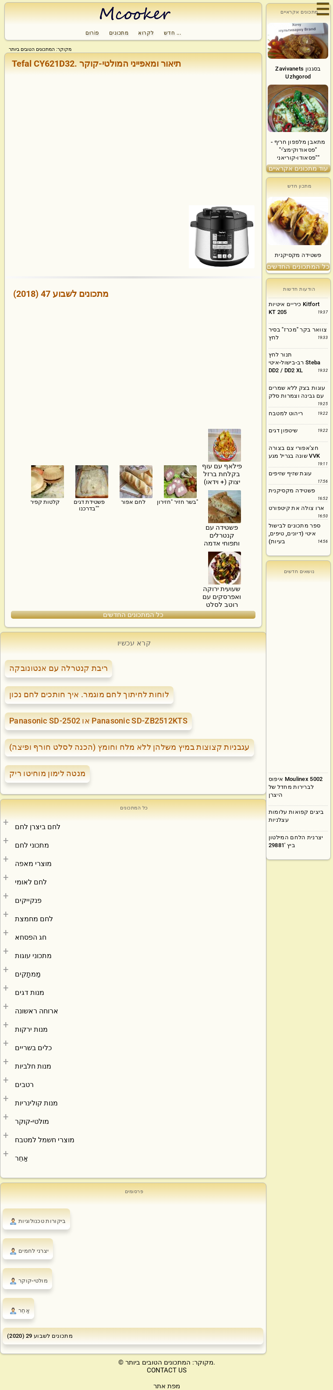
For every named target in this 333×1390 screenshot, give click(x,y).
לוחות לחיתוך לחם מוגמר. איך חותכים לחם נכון (89, 694)
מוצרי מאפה (33, 863)
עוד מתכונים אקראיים (298, 168)
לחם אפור (133, 484)
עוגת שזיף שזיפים (290, 473)
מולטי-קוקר (32, 1121)
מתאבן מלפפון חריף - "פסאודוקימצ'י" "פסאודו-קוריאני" (298, 150)
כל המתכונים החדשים (133, 615)
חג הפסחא (30, 937)
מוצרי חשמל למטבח (44, 1140)
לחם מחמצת (34, 919)
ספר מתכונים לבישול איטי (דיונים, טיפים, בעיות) (294, 533)
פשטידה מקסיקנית (298, 255)
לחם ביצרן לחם (37, 827)
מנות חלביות (33, 1066)
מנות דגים (29, 992)
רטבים (24, 1084)
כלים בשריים (33, 1048)
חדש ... (172, 33)
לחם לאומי (31, 882)
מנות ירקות (31, 1029)
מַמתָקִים (28, 974)
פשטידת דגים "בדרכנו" (89, 487)
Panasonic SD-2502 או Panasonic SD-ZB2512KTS (98, 720)
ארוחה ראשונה (36, 1011)
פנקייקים (28, 900)
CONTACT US (167, 1370)
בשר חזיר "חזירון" (177, 484)
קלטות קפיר (45, 484)
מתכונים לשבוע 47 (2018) (61, 294)
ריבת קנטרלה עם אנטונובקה (58, 668)
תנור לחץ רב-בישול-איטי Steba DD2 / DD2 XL (295, 362)
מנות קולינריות (36, 1103)
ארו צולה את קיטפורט (297, 508)
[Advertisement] (133, 139)
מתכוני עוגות (33, 956)
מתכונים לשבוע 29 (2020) (40, 1336)
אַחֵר (21, 1158)
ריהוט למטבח (286, 413)
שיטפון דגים (283, 430)
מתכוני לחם (32, 845)
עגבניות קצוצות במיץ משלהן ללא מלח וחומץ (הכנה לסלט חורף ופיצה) (129, 747)
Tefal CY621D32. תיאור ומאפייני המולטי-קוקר (96, 63)
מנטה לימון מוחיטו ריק (47, 773)
